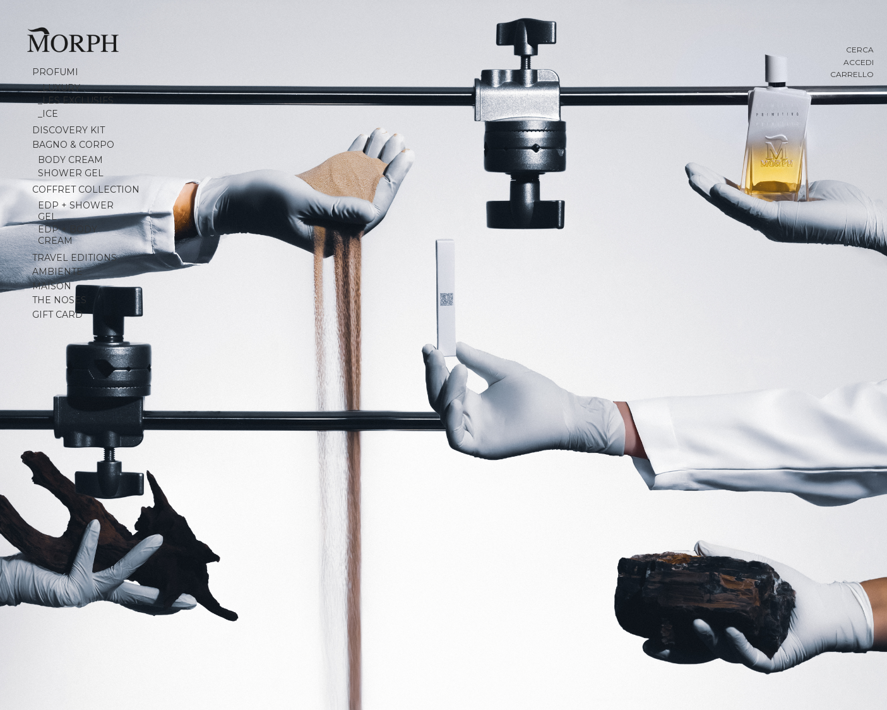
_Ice (48, 113)
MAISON (51, 286)
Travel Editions (74, 257)
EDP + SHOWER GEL (76, 211)
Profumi (55, 72)
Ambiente (57, 271)
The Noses (59, 300)
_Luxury (59, 87)
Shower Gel (71, 173)
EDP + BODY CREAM (67, 235)
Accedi (858, 62)
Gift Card (57, 314)
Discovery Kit (68, 130)
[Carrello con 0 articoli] (823, 74)
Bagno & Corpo (73, 144)
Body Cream (70, 159)
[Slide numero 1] (443, 355)
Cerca (860, 49)
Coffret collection (86, 189)
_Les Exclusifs (76, 100)
